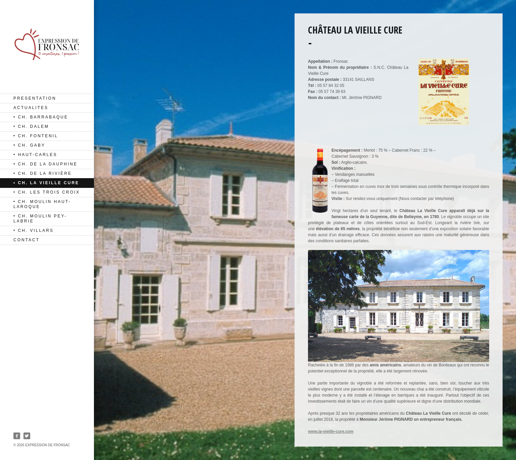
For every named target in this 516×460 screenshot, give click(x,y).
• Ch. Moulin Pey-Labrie (40, 218)
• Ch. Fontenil (35, 136)
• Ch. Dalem (31, 126)
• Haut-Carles (35, 154)
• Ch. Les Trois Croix (46, 192)
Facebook (16, 435)
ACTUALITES (30, 107)
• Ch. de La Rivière (42, 173)
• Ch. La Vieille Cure (46, 183)
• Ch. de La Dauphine (45, 164)
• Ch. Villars (33, 230)
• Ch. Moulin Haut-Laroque (42, 204)
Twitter (26, 435)
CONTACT (26, 240)
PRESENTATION (34, 98)
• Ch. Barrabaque (40, 117)
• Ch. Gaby (29, 145)
